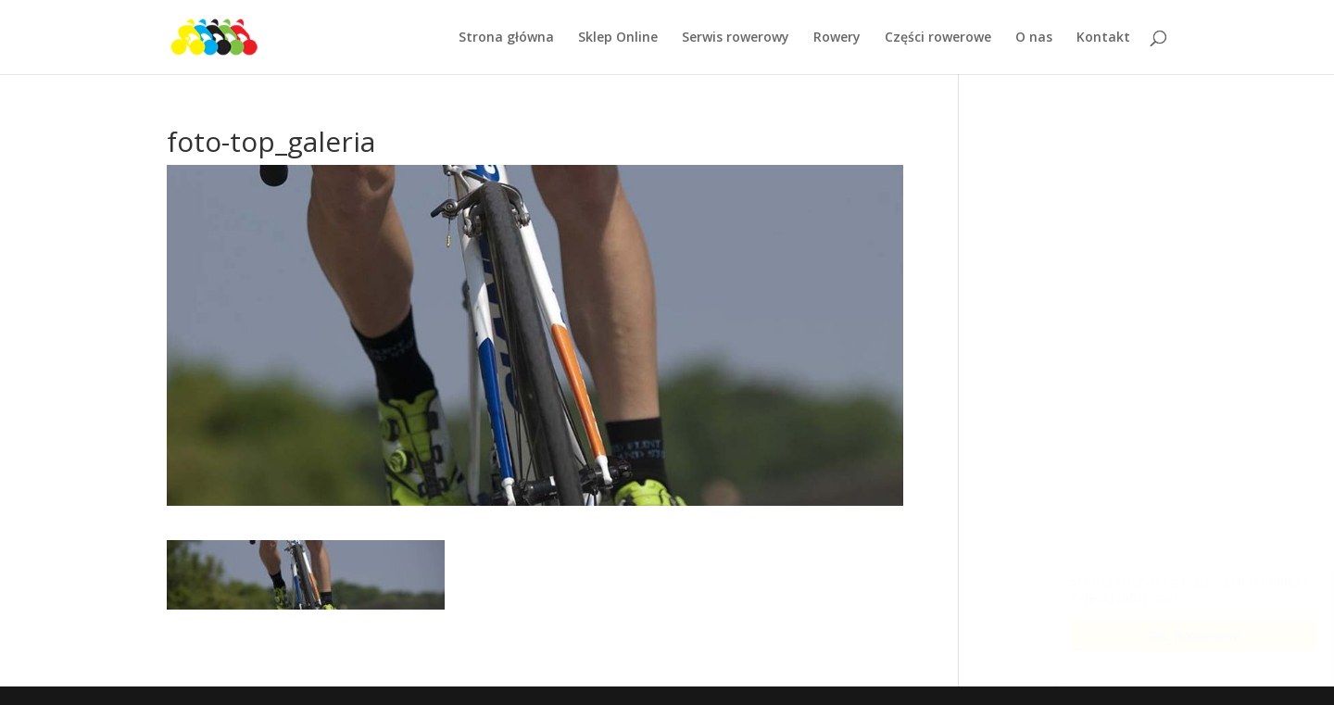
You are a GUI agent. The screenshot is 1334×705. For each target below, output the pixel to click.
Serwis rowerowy (735, 38)
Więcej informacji (1108, 597)
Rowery (837, 38)
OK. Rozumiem (1177, 636)
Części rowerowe (938, 38)
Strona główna (506, 38)
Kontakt (1103, 38)
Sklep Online (618, 38)
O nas (1033, 38)
